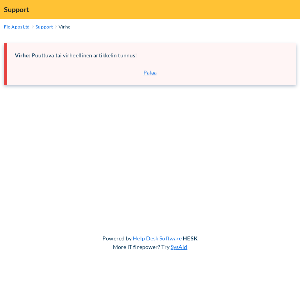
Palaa (150, 72)
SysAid (179, 247)
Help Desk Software (157, 238)
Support (16, 9)
